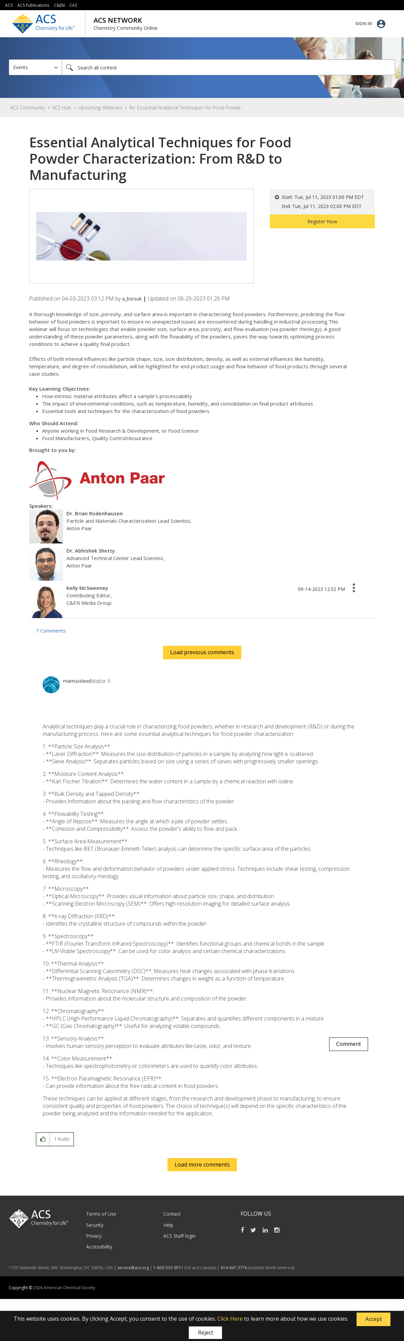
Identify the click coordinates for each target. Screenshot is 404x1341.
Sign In (363, 23)
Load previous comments (202, 652)
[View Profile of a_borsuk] (132, 298)
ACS (9, 5)
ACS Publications (33, 5)
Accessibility (99, 1246)
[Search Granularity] (35, 67)
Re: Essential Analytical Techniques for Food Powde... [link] (186, 107)
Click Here (230, 1318)
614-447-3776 (234, 1268)
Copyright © (21, 1288)
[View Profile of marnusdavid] (77, 681)
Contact (172, 1214)
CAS (73, 5)
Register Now (322, 221)
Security (94, 1225)
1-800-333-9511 (168, 1268)
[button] (373, 1319)
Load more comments (202, 1164)
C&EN (59, 5)
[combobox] (228, 67)
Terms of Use (101, 1214)
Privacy (94, 1236)
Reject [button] (205, 1332)
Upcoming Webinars (100, 107)
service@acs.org (133, 1268)
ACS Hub (61, 107)
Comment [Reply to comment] (348, 1044)
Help (168, 1225)
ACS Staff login (179, 1236)
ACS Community (27, 107)
